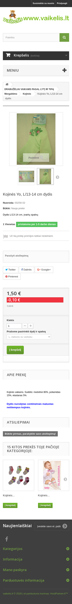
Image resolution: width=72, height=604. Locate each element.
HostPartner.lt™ (59, 593)
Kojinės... (9, 495)
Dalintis (26, 269)
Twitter (10, 269)
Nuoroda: (8, 202)
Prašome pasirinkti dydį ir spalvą (26, 331)
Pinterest (11, 276)
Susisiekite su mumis (43, 3)
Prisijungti (62, 3)
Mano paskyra (15, 569)
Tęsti (57, 177)
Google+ (44, 269)
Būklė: (7, 208)
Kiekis (10, 320)
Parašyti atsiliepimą (16, 255)
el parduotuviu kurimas (36, 593)
